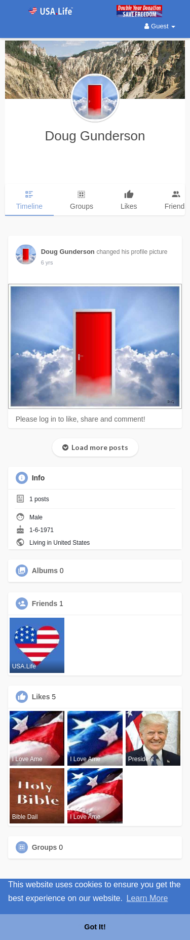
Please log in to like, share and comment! (80, 419)
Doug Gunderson (95, 135)
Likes (41, 697)
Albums (45, 571)
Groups (44, 847)
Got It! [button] (94, 927)
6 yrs (47, 262)
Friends (45, 603)
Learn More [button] (147, 898)
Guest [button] (159, 26)
